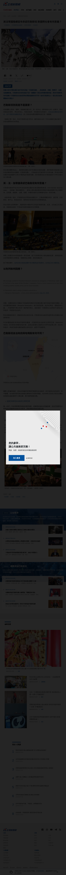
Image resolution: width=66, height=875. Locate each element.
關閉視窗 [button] (29, 458)
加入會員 (16, 458)
